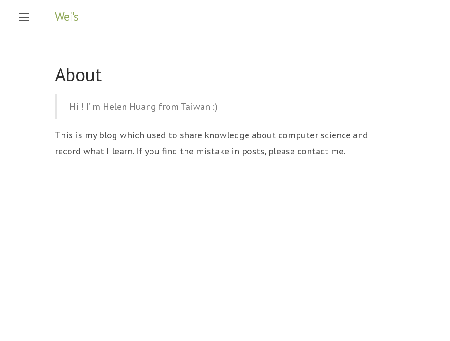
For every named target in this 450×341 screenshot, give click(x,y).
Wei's (67, 16)
